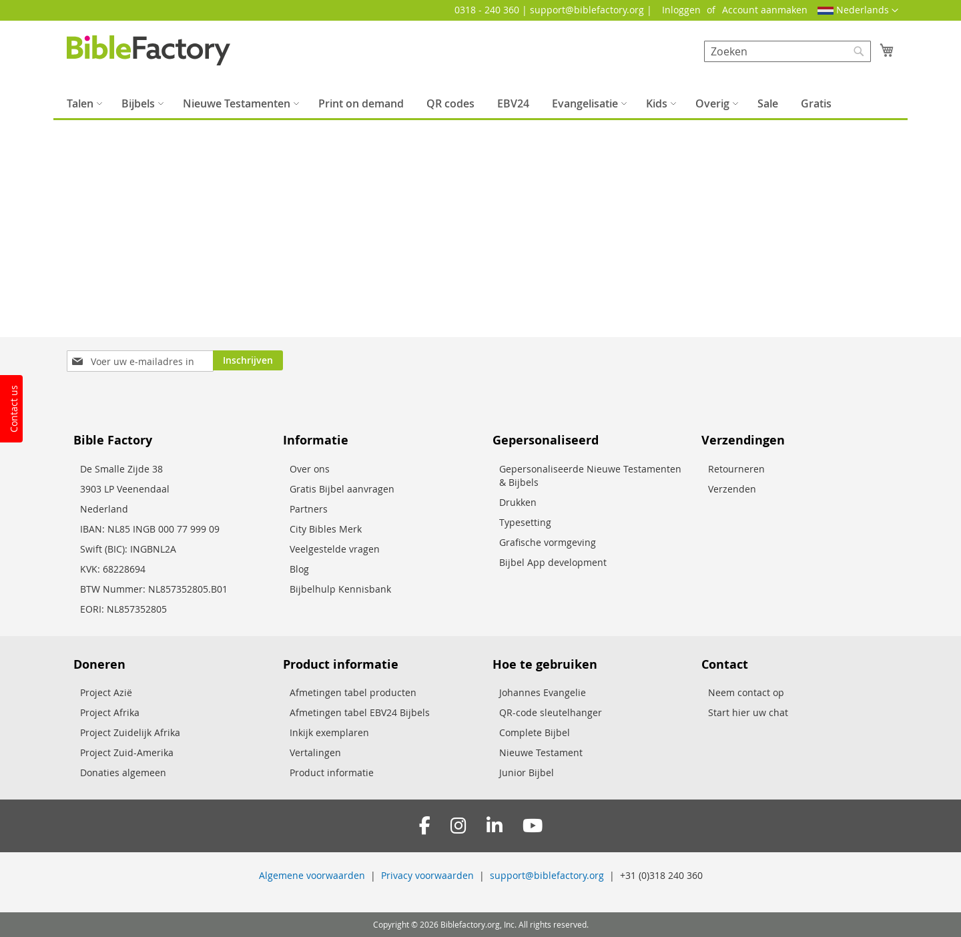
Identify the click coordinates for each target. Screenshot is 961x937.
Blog (299, 569)
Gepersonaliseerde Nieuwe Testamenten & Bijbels (590, 475)
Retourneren (736, 468)
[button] (858, 10)
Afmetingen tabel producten (353, 692)
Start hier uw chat (748, 712)
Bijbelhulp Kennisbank (340, 589)
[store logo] (148, 50)
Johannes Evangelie (542, 692)
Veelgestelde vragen (335, 549)
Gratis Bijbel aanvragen (342, 489)
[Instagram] (458, 826)
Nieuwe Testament (541, 752)
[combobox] (787, 51)
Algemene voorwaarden (312, 875)
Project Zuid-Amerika (127, 752)
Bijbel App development (553, 562)
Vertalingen (315, 752)
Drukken (518, 502)
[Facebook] (424, 826)
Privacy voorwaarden (427, 875)
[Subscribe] (248, 360)
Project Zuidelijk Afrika (130, 732)
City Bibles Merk (326, 529)
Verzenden (732, 489)
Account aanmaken (765, 9)
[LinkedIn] (495, 826)
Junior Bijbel (526, 772)
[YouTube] (533, 826)
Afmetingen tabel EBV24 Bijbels (360, 712)
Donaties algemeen (123, 772)
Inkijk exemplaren (329, 732)
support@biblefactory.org (547, 875)
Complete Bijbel (534, 732)
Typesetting (525, 522)
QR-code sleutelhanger (550, 712)
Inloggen (681, 9)
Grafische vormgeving (547, 542)
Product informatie (332, 772)
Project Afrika (109, 712)
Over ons (310, 468)
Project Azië (106, 692)
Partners (309, 509)
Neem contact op (746, 692)
